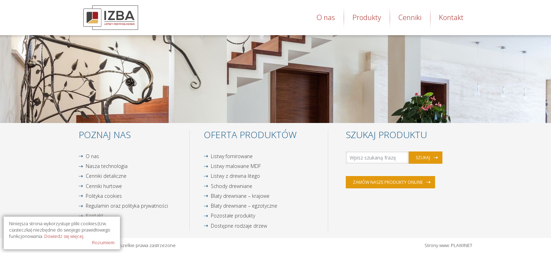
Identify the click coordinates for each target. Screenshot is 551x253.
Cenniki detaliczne (106, 176)
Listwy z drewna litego (235, 176)
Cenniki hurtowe (104, 186)
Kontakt (451, 17)
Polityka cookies (104, 196)
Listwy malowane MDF (236, 166)
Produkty (366, 17)
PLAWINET (461, 245)
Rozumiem (103, 242)
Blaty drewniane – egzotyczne (244, 205)
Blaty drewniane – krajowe (240, 196)
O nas (326, 17)
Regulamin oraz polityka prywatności (127, 205)
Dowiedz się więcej (63, 236)
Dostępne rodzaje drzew (239, 225)
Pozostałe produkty (233, 215)
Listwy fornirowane (232, 156)
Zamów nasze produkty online (388, 182)
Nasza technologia (107, 166)
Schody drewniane (231, 186)
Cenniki (409, 17)
